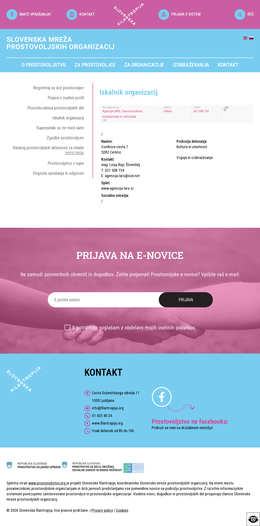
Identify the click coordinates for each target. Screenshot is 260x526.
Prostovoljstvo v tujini (66, 163)
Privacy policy (102, 510)
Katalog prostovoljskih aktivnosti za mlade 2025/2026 (48, 150)
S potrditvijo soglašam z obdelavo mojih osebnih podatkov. (134, 328)
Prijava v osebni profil (66, 97)
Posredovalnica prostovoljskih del (55, 108)
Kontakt (228, 65)
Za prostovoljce (95, 65)
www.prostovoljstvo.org (47, 483)
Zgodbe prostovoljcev (65, 137)
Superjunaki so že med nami (60, 127)
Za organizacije (144, 65)
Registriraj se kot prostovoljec (58, 87)
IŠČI (244, 14)
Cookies (122, 510)
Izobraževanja (191, 65)
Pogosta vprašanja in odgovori (58, 173)
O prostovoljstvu (44, 65)
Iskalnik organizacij (68, 117)
